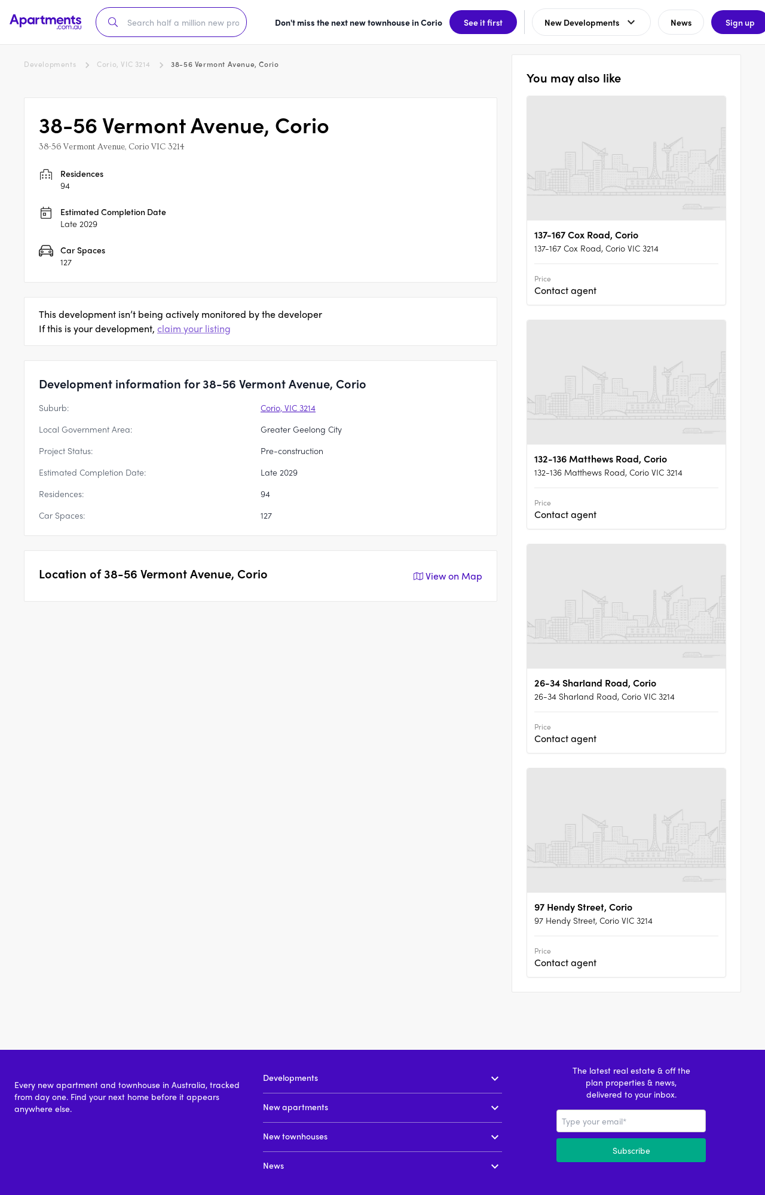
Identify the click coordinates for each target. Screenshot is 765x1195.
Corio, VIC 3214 (123, 64)
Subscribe (631, 1150)
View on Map (446, 576)
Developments (50, 64)
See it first (469, 22)
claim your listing (194, 328)
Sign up (726, 22)
